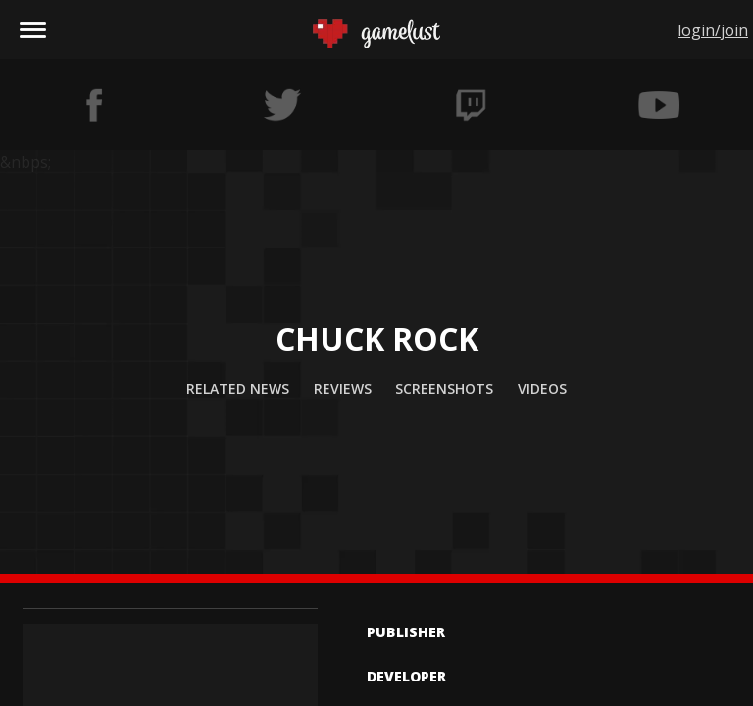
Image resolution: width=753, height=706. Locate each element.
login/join (713, 30)
